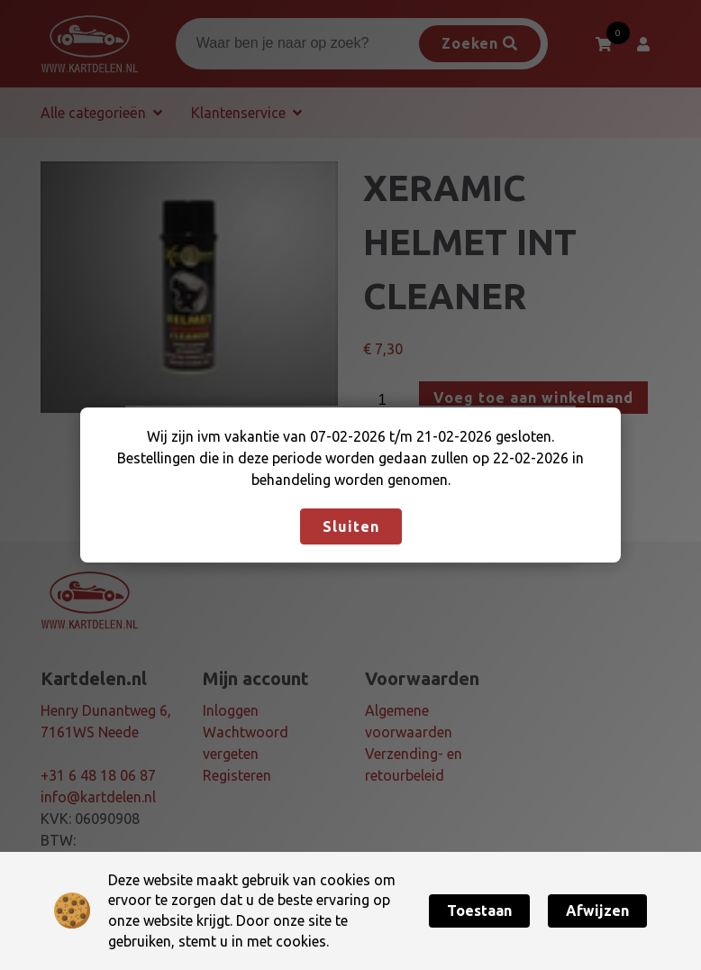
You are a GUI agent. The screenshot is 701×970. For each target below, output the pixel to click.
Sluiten (351, 526)
